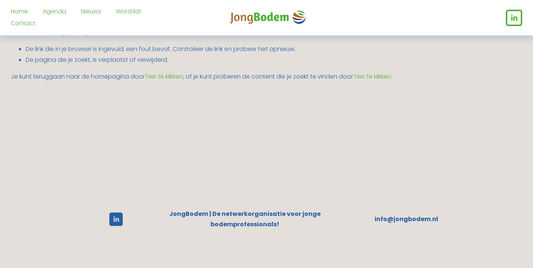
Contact (23, 23)
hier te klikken (164, 76)
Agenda (54, 11)
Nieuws (91, 11)
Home (19, 11)
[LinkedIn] (514, 18)
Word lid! (128, 11)
